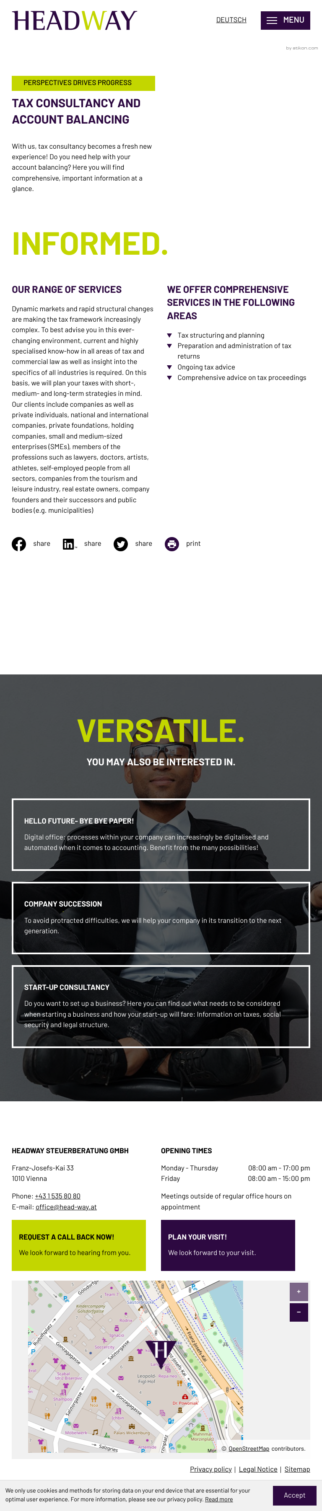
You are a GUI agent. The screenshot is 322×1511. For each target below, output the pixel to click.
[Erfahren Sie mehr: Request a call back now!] (79, 1243)
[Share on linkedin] (88, 544)
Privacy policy (211, 1469)
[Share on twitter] (139, 544)
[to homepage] (75, 20)
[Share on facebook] (37, 544)
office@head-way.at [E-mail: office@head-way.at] (66, 1207)
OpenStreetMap (249, 1449)
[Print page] (189, 544)
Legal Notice (258, 1469)
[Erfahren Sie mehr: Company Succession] (161, 918)
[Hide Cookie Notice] (295, 1496)
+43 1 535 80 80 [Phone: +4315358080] (57, 1196)
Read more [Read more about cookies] (219, 1500)
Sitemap (297, 1469)
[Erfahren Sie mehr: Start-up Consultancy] (161, 1006)
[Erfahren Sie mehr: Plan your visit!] (228, 1243)
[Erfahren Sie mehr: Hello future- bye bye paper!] (161, 835)
